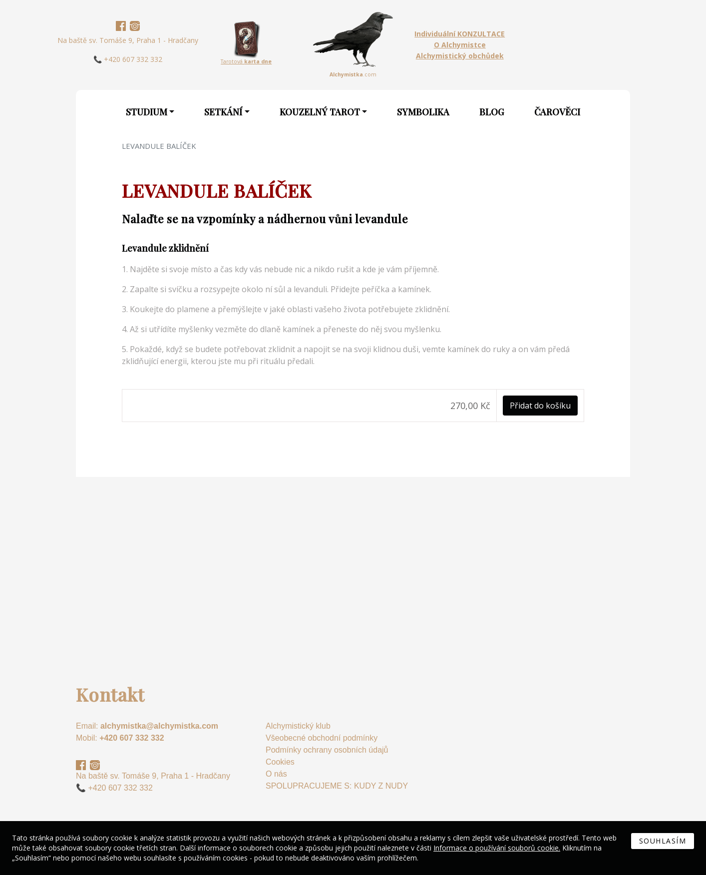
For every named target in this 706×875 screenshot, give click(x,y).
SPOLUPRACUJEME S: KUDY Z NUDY (337, 786)
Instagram (135, 26)
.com (353, 74)
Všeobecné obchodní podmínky (321, 738)
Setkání (223, 111)
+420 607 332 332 (131, 738)
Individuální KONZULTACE (459, 33)
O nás (276, 774)
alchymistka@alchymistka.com (159, 726)
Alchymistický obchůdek (460, 55)
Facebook (121, 26)
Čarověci (557, 111)
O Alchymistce (460, 44)
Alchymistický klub (298, 726)
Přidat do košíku (540, 405)
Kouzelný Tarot (320, 111)
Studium (146, 111)
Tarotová (246, 61)
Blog (491, 111)
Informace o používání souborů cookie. (496, 848)
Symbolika (423, 111)
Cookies (280, 762)
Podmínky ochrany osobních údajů (327, 750)
